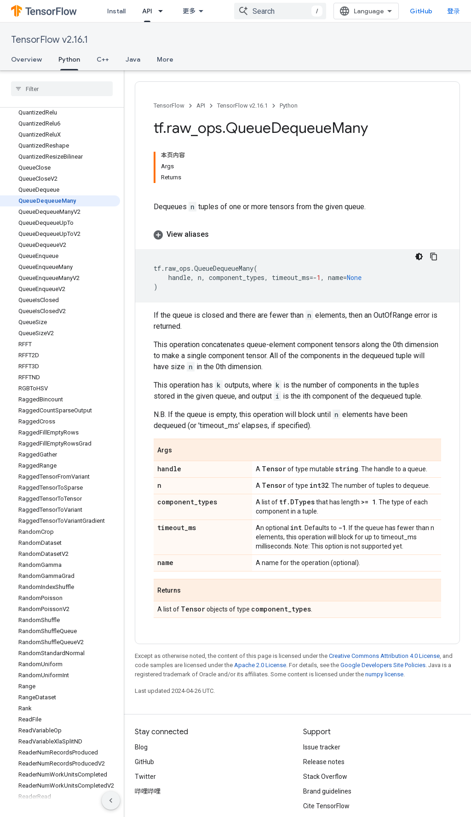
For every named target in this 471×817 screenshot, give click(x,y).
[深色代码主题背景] (419, 256)
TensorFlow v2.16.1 (49, 40)
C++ (103, 59)
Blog (141, 747)
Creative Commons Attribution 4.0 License (384, 655)
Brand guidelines (327, 791)
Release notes (324, 762)
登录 (453, 11)
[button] (297, 234)
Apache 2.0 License (260, 665)
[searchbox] (62, 88)
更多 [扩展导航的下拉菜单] (189, 11)
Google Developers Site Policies (382, 665)
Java (133, 59)
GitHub (421, 11)
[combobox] (280, 11)
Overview (26, 59)
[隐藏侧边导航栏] (111, 800)
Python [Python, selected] (69, 59)
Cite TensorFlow (326, 806)
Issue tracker (321, 747)
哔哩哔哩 (148, 791)
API (200, 105)
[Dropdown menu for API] (163, 11)
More (165, 59)
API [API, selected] (147, 11)
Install (116, 11)
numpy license (384, 674)
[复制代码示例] (433, 256)
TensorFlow (169, 105)
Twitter (145, 776)
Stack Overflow (325, 776)
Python (289, 105)
